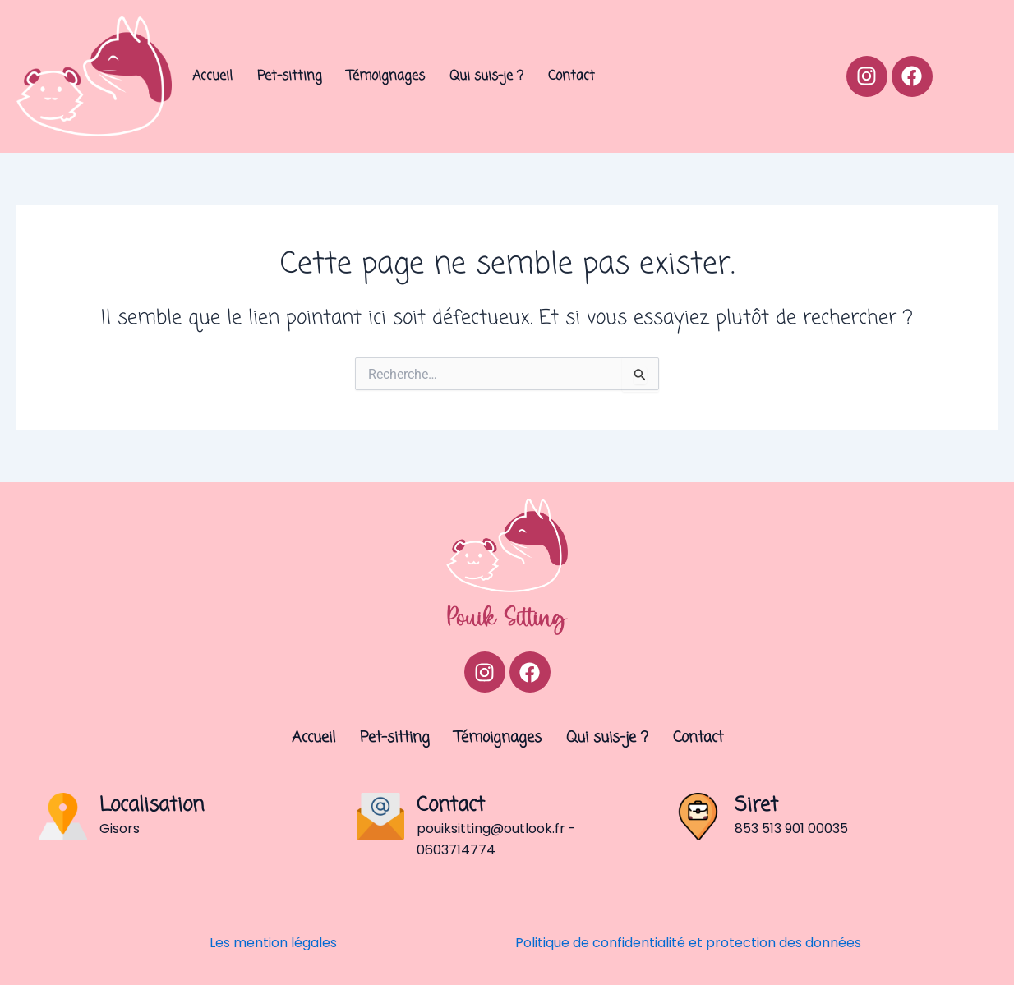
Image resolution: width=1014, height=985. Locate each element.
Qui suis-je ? (486, 76)
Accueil (212, 76)
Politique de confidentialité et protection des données (688, 942)
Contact (571, 76)
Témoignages (386, 76)
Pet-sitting (289, 76)
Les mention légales (273, 942)
